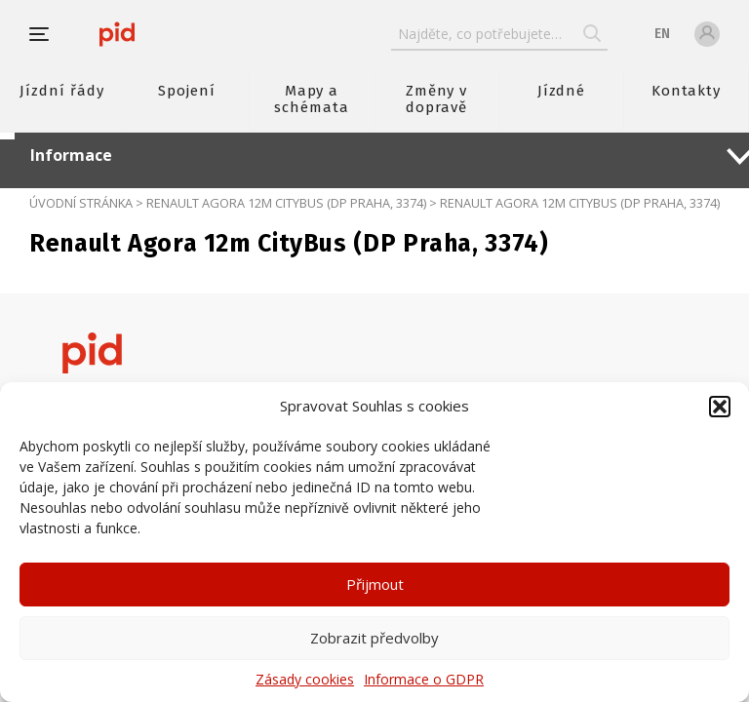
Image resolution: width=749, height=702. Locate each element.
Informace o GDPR (424, 679)
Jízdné (561, 90)
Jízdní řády (61, 90)
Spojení (187, 90)
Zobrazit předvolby (374, 637)
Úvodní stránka (81, 203)
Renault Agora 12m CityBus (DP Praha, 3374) (286, 203)
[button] (719, 406)
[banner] (117, 34)
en (662, 33)
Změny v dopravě (437, 99)
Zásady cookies (305, 679)
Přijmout (375, 584)
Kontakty (686, 90)
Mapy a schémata (311, 99)
